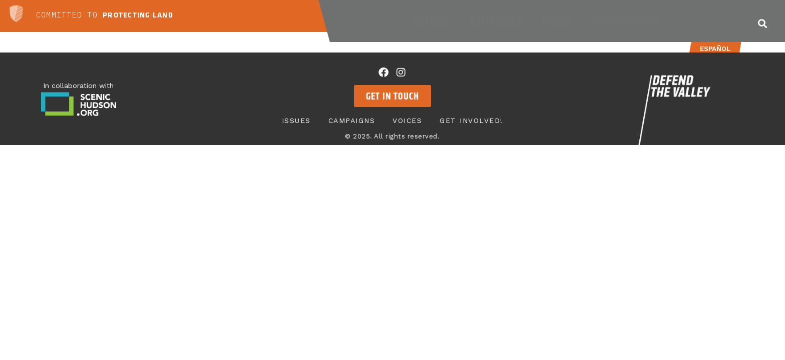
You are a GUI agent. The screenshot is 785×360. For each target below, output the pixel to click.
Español (714, 48)
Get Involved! (631, 21)
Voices (559, 21)
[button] (762, 23)
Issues (434, 21)
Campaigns (496, 21)
